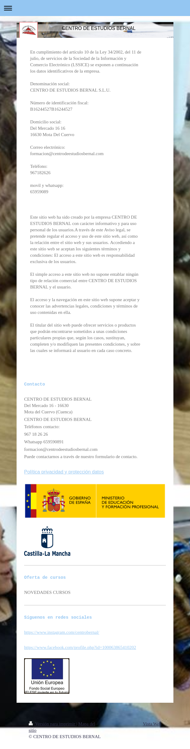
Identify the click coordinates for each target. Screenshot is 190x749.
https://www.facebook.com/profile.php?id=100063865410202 (80, 647)
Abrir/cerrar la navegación (95, 8)
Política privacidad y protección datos (64, 471)
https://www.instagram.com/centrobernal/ (61, 632)
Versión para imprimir (52, 723)
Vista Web (152, 723)
